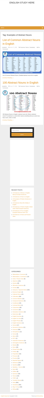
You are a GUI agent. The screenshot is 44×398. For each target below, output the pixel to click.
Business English (17, 292)
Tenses (14, 376)
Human (14, 334)
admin (5, 47)
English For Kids (17, 318)
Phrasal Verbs (16, 349)
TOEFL (14, 378)
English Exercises (17, 316)
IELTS (14, 338)
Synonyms (15, 373)
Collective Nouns (17, 294)
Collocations (16, 296)
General (15, 325)
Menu (2, 27)
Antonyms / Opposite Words (20, 289)
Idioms (14, 336)
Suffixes (15, 371)
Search (22, 134)
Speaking (15, 364)
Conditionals (16, 303)
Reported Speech (17, 360)
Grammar (22, 47)
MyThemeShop (39, 396)
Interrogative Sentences (19, 342)
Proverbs (15, 358)
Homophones (16, 331)
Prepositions (16, 353)
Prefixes (15, 351)
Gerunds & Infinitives (18, 327)
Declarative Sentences (18, 312)
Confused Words (17, 305)
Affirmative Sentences (18, 285)
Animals (15, 287)
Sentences (15, 362)
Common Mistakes (17, 298)
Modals (14, 345)
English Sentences (17, 323)
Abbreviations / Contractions (20, 276)
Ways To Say (16, 387)
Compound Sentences (18, 300)
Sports (14, 369)
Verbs (14, 382)
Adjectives (15, 281)
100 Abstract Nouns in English (20, 82)
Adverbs (15, 283)
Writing (14, 389)
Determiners (16, 314)
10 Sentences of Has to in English (21, 196)
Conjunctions (16, 307)
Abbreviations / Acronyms (19, 274)
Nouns (27, 47)
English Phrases (17, 320)
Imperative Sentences (18, 340)
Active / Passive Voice (18, 278)
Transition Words (17, 380)
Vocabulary (32, 47)
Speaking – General (18, 367)
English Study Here (21, 2)
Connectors (15, 309)
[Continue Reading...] (8, 77)
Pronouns (15, 356)
